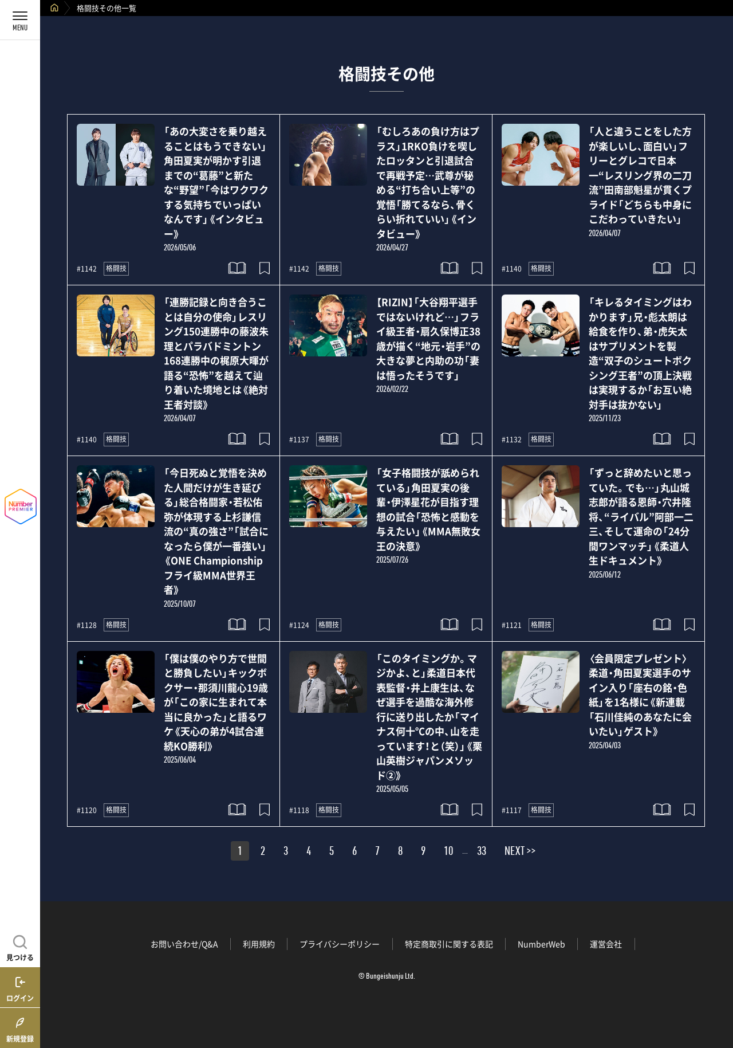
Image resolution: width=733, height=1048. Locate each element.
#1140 (512, 269)
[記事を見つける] (20, 947)
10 (448, 852)
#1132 (512, 439)
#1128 (87, 625)
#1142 (87, 269)
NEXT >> (520, 852)
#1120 (87, 810)
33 (481, 852)
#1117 (512, 810)
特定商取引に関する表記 (449, 943)
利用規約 (259, 943)
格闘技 (116, 268)
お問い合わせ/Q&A (184, 943)
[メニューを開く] (20, 20)
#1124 (299, 625)
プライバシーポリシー (339, 943)
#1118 (299, 810)
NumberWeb (541, 943)
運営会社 (606, 943)
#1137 (299, 439)
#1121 (512, 625)
